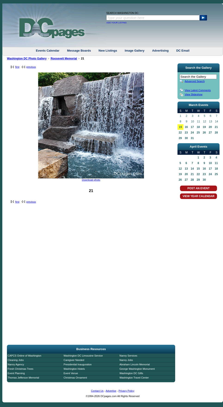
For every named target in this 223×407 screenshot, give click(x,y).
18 (198, 127)
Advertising (160, 50)
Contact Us (97, 390)
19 (204, 127)
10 (210, 163)
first (17, 66)
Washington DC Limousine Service (83, 355)
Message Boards (79, 50)
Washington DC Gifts (131, 373)
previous (31, 66)
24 (192, 132)
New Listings (108, 50)
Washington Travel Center (134, 377)
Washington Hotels (74, 368)
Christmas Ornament (75, 377)
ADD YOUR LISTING (116, 23)
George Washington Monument (137, 368)
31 (192, 138)
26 (204, 132)
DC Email (182, 50)
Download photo (91, 179)
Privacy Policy (126, 390)
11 (216, 163)
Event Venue (71, 373)
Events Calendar (47, 50)
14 (192, 168)
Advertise (111, 390)
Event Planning (16, 373)
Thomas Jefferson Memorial (23, 377)
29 (180, 138)
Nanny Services (128, 355)
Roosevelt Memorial (64, 58)
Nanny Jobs (126, 360)
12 (180, 168)
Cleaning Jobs (16, 360)
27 (210, 132)
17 (192, 127)
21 (216, 127)
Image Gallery (134, 50)
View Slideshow (193, 94)
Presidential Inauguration (78, 364)
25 (198, 132)
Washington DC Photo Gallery (27, 58)
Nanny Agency (16, 364)
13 (186, 168)
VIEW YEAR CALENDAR (198, 196)
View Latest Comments (198, 90)
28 (216, 132)
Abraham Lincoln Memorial (134, 364)
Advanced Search (195, 81)
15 (180, 127)
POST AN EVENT (198, 188)
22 (180, 132)
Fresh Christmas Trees (20, 368)
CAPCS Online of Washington (24, 355)
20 (210, 127)
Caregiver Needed (74, 360)
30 (186, 138)
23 (186, 132)
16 (186, 127)
